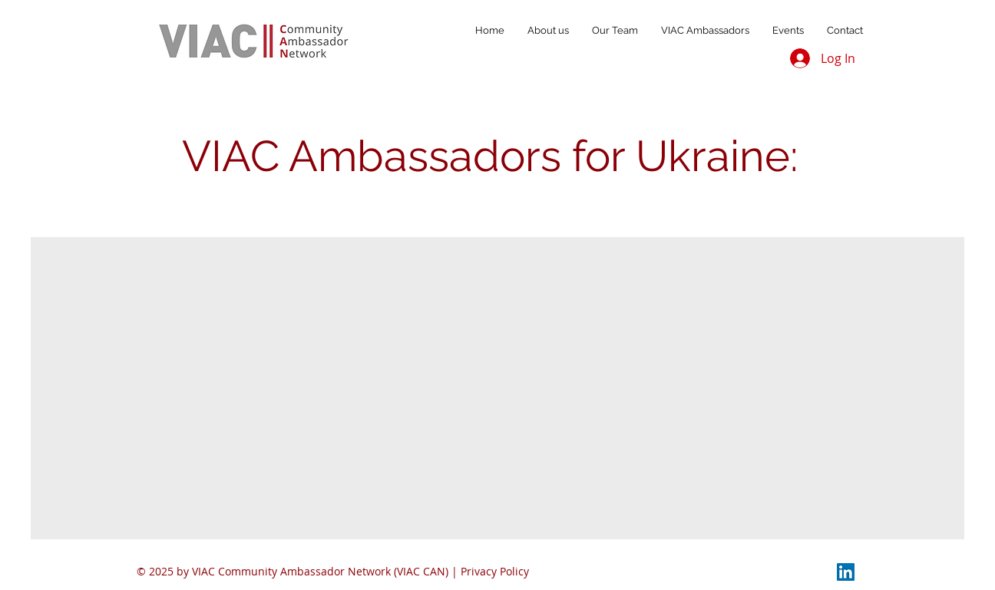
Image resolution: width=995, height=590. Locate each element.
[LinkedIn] (846, 572)
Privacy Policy (495, 571)
